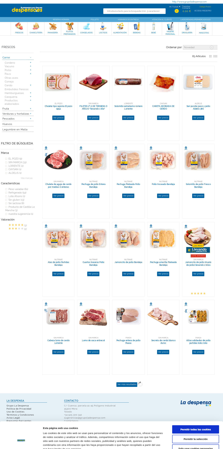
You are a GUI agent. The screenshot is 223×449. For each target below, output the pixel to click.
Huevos (7, 124)
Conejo (9, 81)
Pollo (8, 70)
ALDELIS (15, 172)
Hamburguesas (14, 93)
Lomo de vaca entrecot (93, 340)
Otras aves (11, 77)
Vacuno (9, 66)
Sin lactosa (16, 203)
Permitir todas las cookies (195, 409)
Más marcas (26, 178)
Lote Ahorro (17, 196)
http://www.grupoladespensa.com (189, 1)
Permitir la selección (196, 418)
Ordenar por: (174, 47)
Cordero (10, 62)
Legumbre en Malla (15, 129)
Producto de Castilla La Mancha (20, 208)
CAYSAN (15, 169)
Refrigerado (17, 192)
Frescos (8, 47)
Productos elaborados (12, 102)
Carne (6, 57)
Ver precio (58, 117)
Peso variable (18, 189)
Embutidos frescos (17, 89)
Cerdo (8, 85)
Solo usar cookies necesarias (195, 428)
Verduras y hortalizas (15, 113)
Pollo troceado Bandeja (163, 184)
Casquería (11, 96)
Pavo (8, 73)
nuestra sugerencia (21, 213)
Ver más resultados (126, 384)
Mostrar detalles (176, 442)
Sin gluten (16, 199)
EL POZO (15, 158)
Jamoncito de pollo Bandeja (128, 262)
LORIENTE (16, 165)
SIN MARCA (18, 162)
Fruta (5, 108)
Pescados (8, 118)
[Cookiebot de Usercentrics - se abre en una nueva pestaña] (21, 442)
